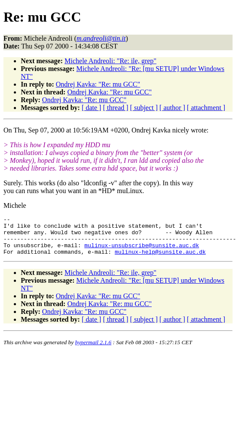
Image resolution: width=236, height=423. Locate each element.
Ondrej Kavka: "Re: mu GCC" (98, 84)
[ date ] (91, 107)
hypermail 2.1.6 (93, 350)
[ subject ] (144, 107)
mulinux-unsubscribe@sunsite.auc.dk (141, 251)
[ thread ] (115, 107)
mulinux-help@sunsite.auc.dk (160, 259)
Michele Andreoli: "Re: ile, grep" (110, 61)
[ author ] (172, 107)
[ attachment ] (206, 107)
